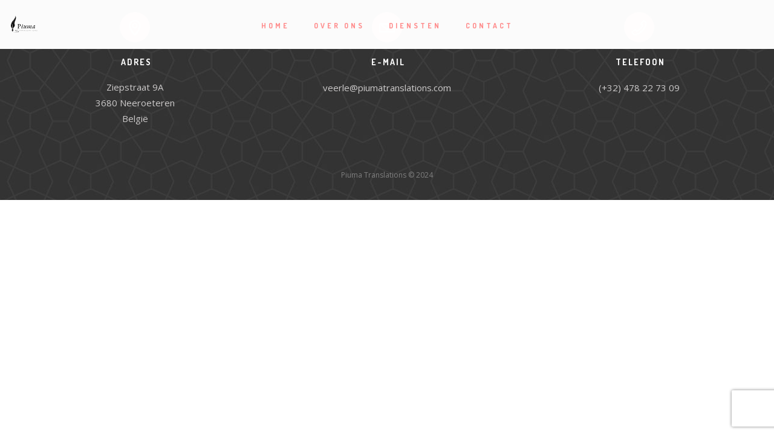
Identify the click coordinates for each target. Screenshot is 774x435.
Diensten (415, 25)
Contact (489, 25)
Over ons (339, 25)
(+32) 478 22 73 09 (639, 88)
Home (275, 25)
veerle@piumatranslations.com (387, 88)
